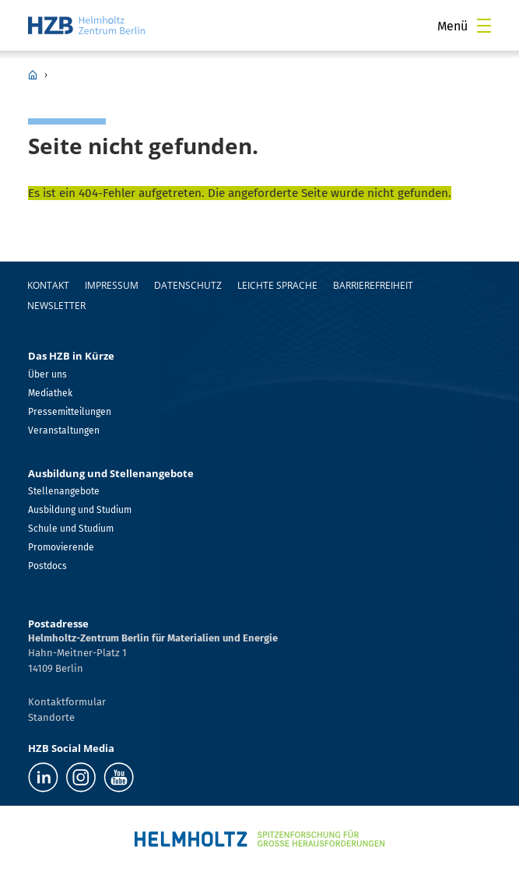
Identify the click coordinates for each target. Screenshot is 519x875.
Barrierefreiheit (373, 285)
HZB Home (32, 75)
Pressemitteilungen (69, 411)
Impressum (112, 285)
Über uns (47, 374)
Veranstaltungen (64, 430)
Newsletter (56, 305)
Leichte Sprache (277, 285)
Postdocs (47, 565)
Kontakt (48, 285)
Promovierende (61, 547)
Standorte (51, 717)
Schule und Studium (71, 528)
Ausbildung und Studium (80, 509)
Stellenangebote (64, 491)
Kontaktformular (67, 702)
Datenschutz (188, 285)
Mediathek (50, 393)
